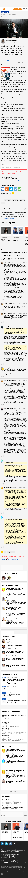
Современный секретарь (13, 688)
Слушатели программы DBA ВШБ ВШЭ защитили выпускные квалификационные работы (12, 737)
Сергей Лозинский (10, 591)
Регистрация (26, 8)
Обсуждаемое (20, 633)
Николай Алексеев (12, 257)
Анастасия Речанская (11, 655)
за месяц (14, 636)
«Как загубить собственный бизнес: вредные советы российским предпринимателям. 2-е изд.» (14, 60)
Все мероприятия (14, 705)
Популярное (7, 633)
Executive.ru (24, 848)
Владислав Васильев (11, 648)
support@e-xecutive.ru (10, 857)
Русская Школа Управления (13, 692)
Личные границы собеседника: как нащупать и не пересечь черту (14, 589)
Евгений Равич (9, 763)
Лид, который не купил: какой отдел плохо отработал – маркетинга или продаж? (15, 652)
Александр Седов (10, 255)
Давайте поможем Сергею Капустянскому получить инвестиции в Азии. (15, 750)
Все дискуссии (14, 791)
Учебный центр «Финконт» (12, 677)
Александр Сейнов (10, 600)
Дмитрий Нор (9, 611)
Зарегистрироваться (18, 180)
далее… (14, 453)
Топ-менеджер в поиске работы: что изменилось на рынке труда (15, 646)
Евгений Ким (9, 668)
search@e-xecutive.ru (14, 853)
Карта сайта (3, 858)
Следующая (10, 552)
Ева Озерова (9, 642)
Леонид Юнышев (5, 254)
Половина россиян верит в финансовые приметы (12, 801)
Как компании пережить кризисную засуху (17, 240)
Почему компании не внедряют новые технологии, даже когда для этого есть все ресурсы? (15, 761)
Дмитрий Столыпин (6, 259)
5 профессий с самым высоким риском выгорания (12, 807)
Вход (24, 8)
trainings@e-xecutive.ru (15, 854)
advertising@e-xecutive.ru (10, 855)
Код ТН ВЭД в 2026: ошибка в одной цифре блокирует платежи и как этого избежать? (15, 781)
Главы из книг (4, 237)
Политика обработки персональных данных (10, 851)
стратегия (22, 200)
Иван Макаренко (10, 661)
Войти (3, 559)
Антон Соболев (9, 620)
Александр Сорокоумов (20, 252)
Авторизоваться (6, 180)
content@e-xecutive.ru (9, 856)
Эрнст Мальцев (9, 783)
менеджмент (8, 200)
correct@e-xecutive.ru (9, 218)
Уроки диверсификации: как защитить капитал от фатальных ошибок (15, 618)
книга (2, 203)
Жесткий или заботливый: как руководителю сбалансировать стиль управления (15, 665)
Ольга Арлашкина (16, 254)
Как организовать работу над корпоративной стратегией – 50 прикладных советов (14, 608)
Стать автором (17, 8)
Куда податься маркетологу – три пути (5, 240)
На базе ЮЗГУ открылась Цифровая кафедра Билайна (13, 723)
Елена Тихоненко (12, 258)
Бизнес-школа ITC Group (12, 686)
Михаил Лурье (9, 753)
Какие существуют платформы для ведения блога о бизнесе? (15, 771)
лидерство (15, 200)
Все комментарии (14, 628)
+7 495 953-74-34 (15, 860)
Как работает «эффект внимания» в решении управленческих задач (15, 659)
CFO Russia (9, 699)
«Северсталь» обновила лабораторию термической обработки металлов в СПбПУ (12, 730)
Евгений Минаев (21, 258)
